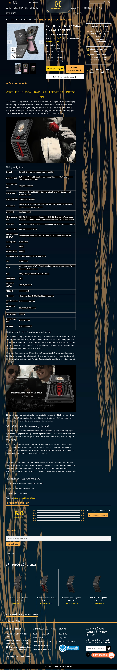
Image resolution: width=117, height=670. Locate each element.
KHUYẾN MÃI (76, 13)
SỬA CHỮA (75, 7)
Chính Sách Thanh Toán (42, 649)
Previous (9, 42)
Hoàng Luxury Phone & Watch (24, 498)
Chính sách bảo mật (41, 634)
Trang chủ (10, 20)
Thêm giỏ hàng (55, 69)
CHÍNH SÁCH (87, 7)
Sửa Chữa (63, 634)
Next (41, 42)
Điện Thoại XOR (21, 7)
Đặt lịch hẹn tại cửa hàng (65, 77)
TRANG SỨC (11, 13)
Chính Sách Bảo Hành (41, 645)
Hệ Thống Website (67, 641)
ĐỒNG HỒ (34, 7)
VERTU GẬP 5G (30, 20)
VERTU (8, 7)
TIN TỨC (98, 7)
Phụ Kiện (62, 638)
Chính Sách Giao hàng (42, 641)
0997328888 (75, 68)
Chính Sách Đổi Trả (40, 638)
